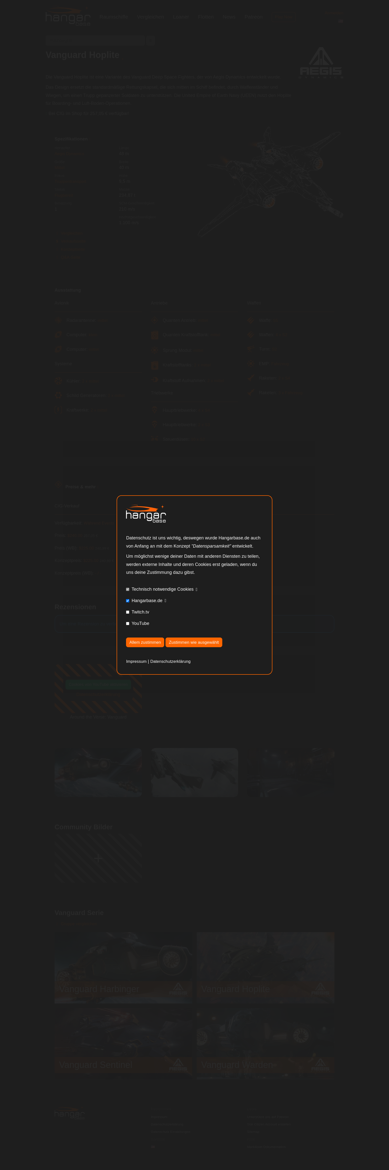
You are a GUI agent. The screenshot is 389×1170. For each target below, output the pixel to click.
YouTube (140, 622)
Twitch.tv (140, 611)
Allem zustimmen (147, 642)
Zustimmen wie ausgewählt (200, 642)
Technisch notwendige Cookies (162, 588)
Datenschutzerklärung (174, 661)
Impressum (137, 661)
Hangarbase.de (146, 600)
